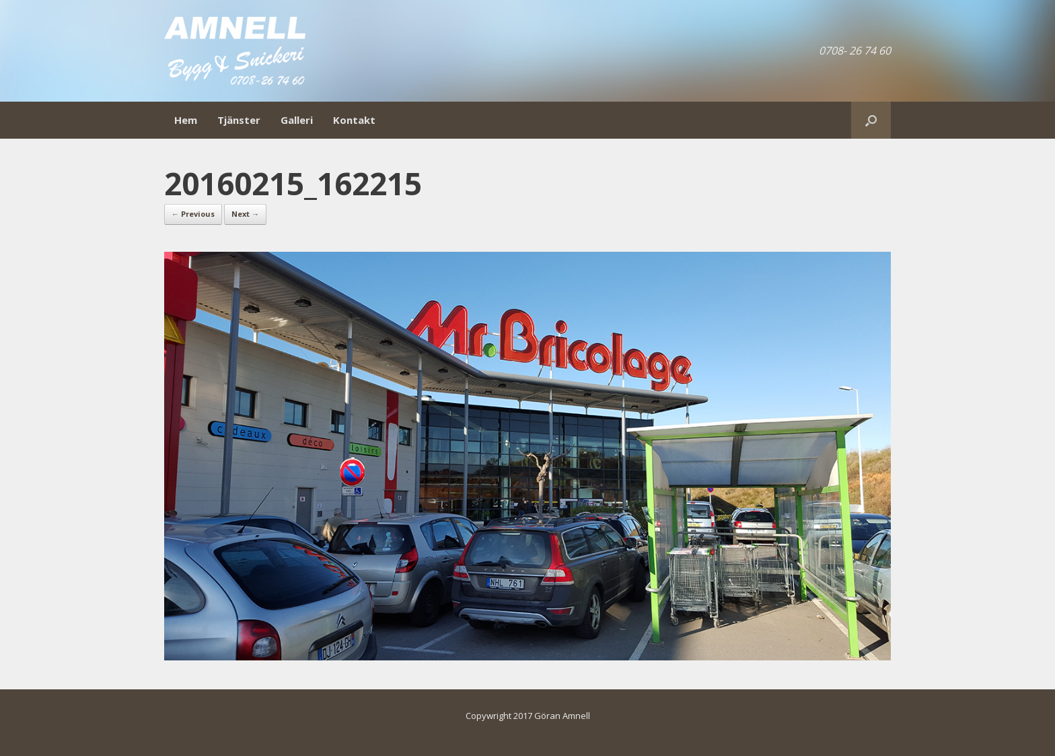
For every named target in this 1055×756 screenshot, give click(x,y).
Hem (185, 120)
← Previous (193, 214)
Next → (245, 214)
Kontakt (354, 120)
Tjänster (238, 120)
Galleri (297, 120)
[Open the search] (871, 120)
